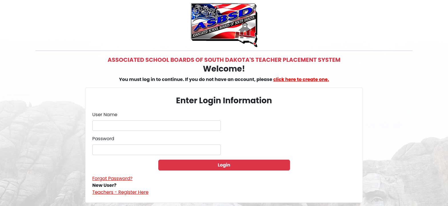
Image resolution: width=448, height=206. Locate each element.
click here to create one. (301, 79)
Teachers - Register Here (120, 192)
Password (103, 138)
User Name (104, 114)
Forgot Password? (112, 178)
